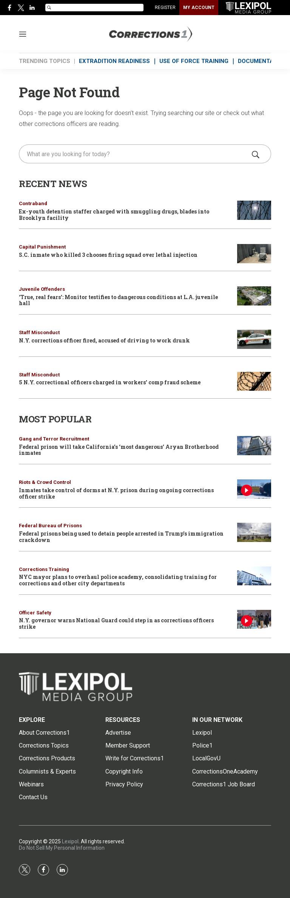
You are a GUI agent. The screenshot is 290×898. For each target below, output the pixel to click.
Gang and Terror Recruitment (54, 439)
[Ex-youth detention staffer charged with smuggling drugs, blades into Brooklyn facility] (254, 210)
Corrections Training (44, 569)
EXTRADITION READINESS (114, 61)
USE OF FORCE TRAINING (193, 61)
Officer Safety (35, 613)
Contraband (33, 203)
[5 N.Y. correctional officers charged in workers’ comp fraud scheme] (254, 381)
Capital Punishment (42, 247)
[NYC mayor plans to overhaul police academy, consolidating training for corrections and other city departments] (254, 576)
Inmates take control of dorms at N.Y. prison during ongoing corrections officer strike (116, 493)
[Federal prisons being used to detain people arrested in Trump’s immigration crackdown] (254, 532)
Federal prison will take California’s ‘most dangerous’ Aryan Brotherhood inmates (119, 450)
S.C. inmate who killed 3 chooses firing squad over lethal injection (108, 254)
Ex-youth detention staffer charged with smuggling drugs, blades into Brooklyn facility (114, 214)
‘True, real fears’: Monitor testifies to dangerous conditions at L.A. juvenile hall (118, 300)
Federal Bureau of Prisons (50, 525)
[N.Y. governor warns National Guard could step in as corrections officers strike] (254, 619)
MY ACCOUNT (198, 7)
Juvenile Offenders (42, 289)
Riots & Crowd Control (45, 482)
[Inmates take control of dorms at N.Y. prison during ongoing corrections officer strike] (254, 489)
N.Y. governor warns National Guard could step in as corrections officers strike (116, 623)
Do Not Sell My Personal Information (62, 848)
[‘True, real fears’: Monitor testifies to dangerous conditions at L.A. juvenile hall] (254, 295)
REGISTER (165, 7)
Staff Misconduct (39, 332)
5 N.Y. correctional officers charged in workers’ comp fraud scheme (110, 382)
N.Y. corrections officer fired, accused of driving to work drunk (104, 340)
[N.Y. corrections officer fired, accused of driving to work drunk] (254, 339)
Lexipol (70, 841)
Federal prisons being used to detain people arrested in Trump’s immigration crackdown (121, 536)
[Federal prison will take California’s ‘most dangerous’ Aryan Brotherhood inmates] (254, 445)
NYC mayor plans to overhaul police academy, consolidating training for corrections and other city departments (118, 580)
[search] (134, 153)
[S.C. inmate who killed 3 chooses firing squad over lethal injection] (254, 253)
